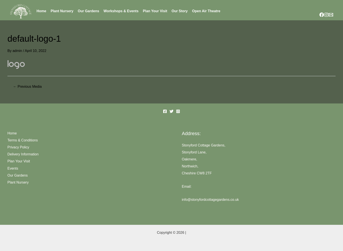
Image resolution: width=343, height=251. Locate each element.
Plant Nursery (62, 11)
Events (12, 168)
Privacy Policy (18, 147)
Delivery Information (22, 154)
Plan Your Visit (155, 11)
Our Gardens (88, 11)
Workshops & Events (120, 11)
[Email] (331, 14)
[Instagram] (326, 14)
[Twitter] (171, 111)
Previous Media (27, 86)
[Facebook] (321, 14)
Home (41, 11)
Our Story (180, 11)
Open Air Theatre (206, 11)
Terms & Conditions (22, 140)
